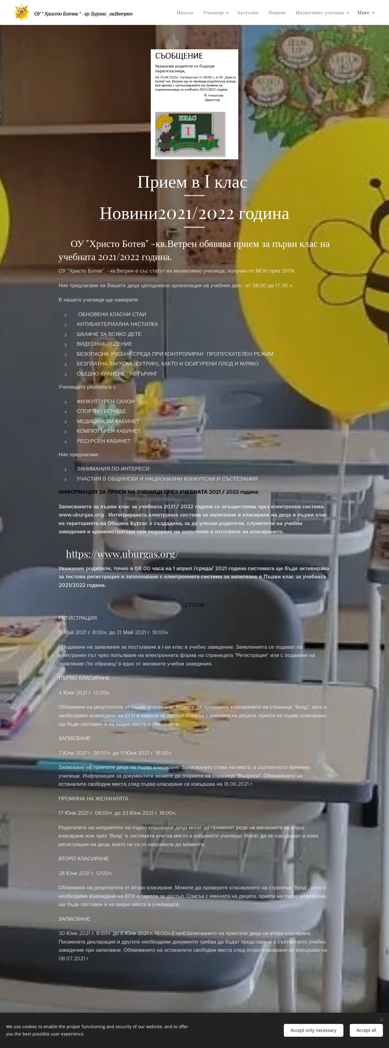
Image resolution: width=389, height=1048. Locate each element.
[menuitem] (186, 12)
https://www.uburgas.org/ (122, 553)
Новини (129, 212)
